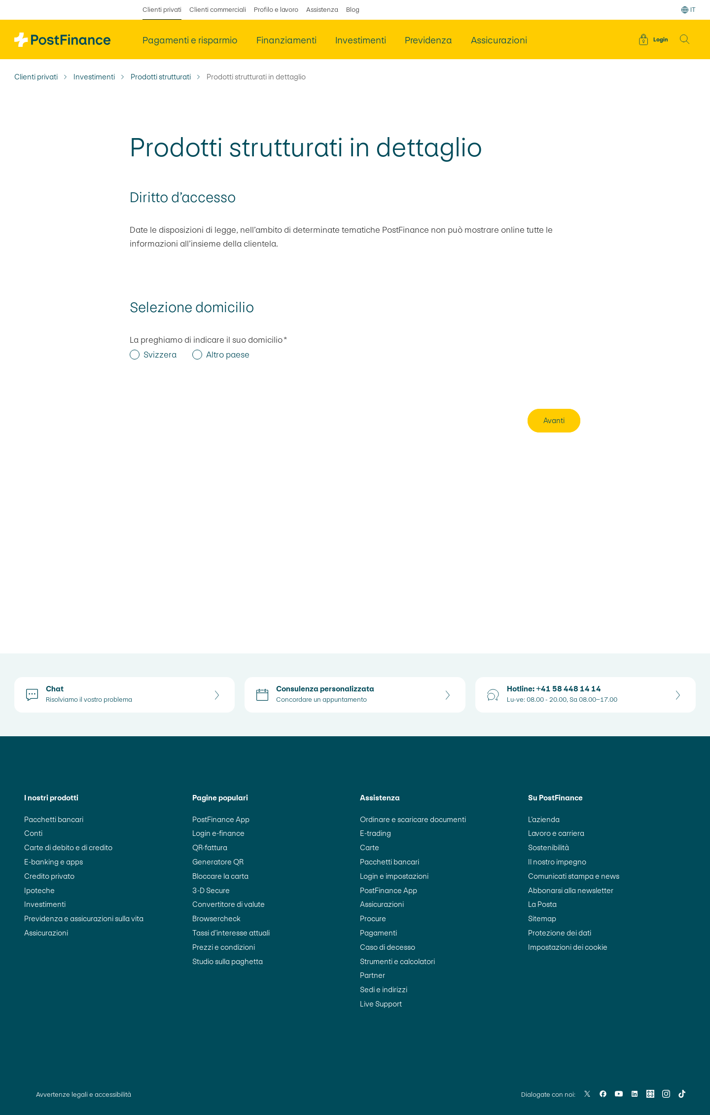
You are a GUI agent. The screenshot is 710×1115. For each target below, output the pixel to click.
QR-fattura (209, 847)
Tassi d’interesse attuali (231, 932)
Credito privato (49, 876)
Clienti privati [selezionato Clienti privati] (161, 9)
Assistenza (322, 9)
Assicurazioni (46, 932)
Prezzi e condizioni (223, 947)
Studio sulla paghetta (227, 961)
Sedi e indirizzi (383, 989)
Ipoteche (39, 890)
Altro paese (227, 354)
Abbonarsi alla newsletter (570, 890)
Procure (373, 918)
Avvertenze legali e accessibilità (83, 1094)
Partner (372, 975)
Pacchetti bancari (53, 819)
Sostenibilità (548, 847)
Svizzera (160, 354)
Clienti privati (36, 77)
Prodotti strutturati (161, 77)
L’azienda (544, 819)
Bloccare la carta (220, 876)
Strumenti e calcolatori (397, 961)
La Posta (542, 904)
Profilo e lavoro (276, 9)
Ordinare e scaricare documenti (413, 819)
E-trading (375, 833)
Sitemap (542, 918)
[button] (685, 39)
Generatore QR (218, 861)
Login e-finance (218, 833)
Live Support (381, 1003)
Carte (369, 847)
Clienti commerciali (217, 9)
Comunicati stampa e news (573, 876)
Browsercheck (216, 918)
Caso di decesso (387, 947)
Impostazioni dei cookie (567, 947)
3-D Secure (211, 890)
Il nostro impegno (557, 861)
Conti (33, 833)
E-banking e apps (53, 861)
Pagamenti (378, 932)
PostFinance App (220, 819)
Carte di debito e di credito (68, 847)
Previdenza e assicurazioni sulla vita (83, 918)
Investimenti (94, 77)
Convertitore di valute (228, 904)
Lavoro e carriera (556, 833)
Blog (352, 9)
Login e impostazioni (394, 876)
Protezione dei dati (559, 932)
